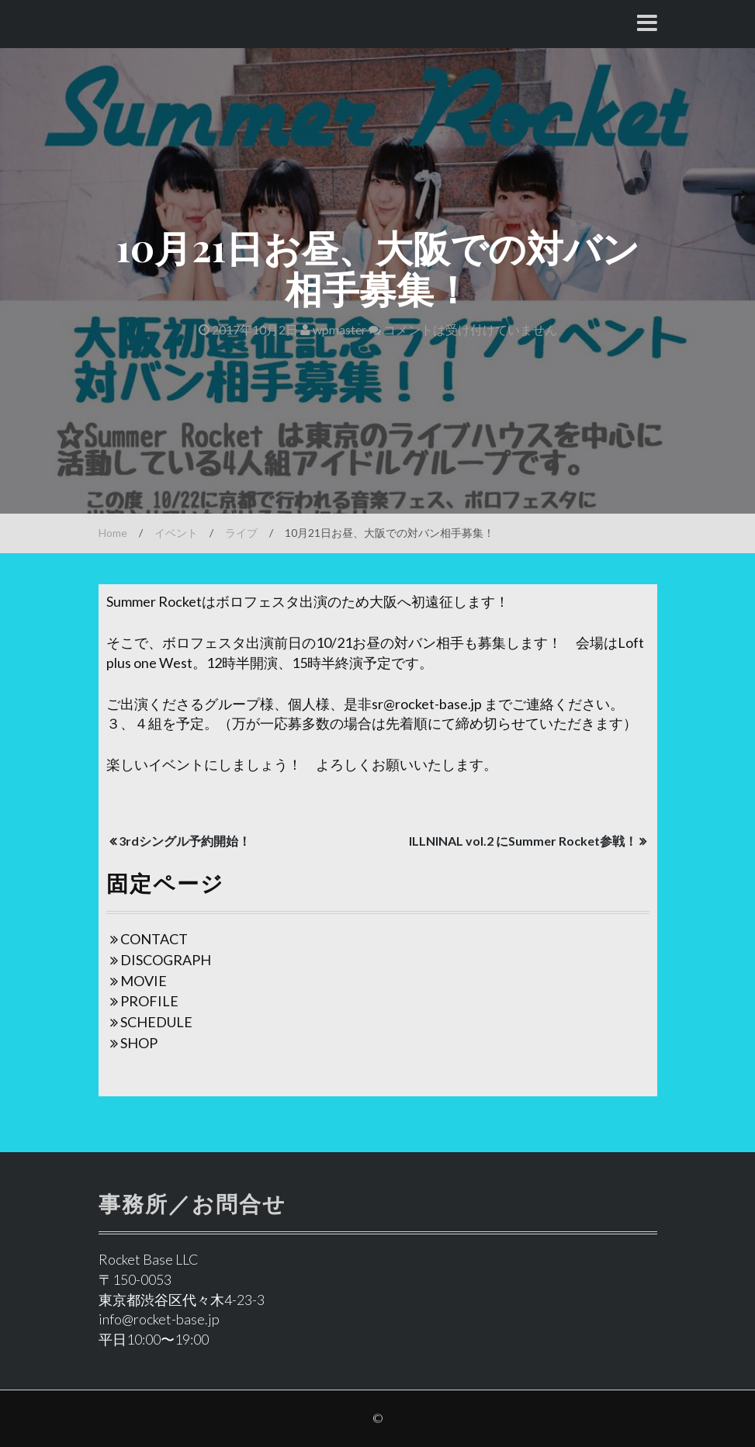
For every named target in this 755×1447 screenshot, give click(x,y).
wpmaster (333, 329)
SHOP (139, 1042)
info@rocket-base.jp (159, 1319)
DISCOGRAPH (165, 959)
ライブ (241, 532)
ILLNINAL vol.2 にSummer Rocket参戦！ (523, 840)
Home (113, 532)
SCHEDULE (156, 1021)
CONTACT (154, 938)
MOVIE (143, 980)
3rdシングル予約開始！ (185, 840)
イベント (176, 532)
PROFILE (149, 1000)
